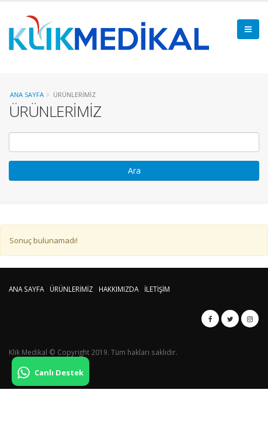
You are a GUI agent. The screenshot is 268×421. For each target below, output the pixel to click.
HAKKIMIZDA (118, 289)
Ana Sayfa (27, 94)
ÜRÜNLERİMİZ (71, 289)
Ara (134, 170)
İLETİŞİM (157, 289)
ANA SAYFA (26, 289)
